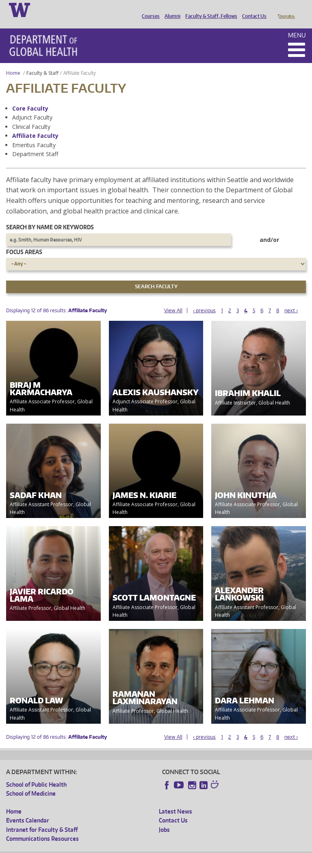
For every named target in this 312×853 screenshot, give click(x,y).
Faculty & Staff (42, 61)
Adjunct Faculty (32, 106)
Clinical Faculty (31, 115)
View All (173, 299)
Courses (149, 9)
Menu (297, 23)
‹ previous (204, 299)
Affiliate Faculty (35, 124)
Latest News (175, 799)
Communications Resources (42, 827)
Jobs (164, 818)
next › (291, 299)
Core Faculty (30, 97)
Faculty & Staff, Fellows (209, 9)
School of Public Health (36, 773)
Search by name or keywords (50, 215)
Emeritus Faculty (34, 133)
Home (13, 61)
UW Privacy (114, 846)
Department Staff (35, 142)
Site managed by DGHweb (195, 846)
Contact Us (252, 9)
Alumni (170, 9)
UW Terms (146, 846)
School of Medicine (31, 782)
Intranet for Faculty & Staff (42, 818)
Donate (286, 9)
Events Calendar (27, 808)
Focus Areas (24, 240)
